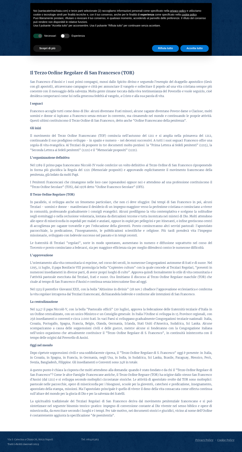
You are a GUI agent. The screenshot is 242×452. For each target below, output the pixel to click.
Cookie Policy (225, 440)
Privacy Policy (204, 440)
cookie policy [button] (189, 14)
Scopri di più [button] (47, 48)
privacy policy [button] (178, 10)
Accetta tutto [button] (194, 48)
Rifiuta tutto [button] (165, 48)
